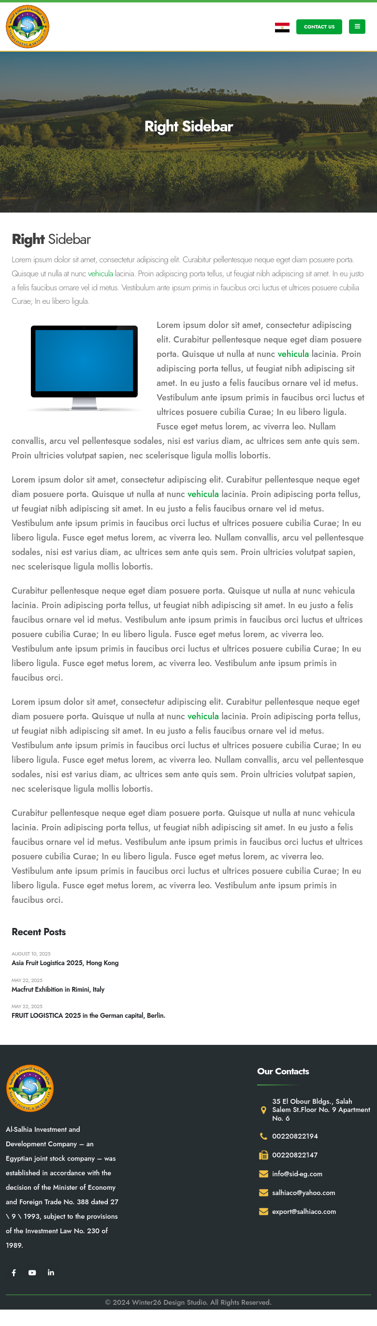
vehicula (100, 273)
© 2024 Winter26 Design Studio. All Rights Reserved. (188, 1304)
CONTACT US (319, 26)
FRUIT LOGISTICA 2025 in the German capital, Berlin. (91, 1018)
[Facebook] (14, 1274)
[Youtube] (33, 1274)
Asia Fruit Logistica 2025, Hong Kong (66, 964)
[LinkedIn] (51, 1274)
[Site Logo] (27, 26)
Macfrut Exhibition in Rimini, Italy (59, 991)
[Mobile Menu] (357, 26)
